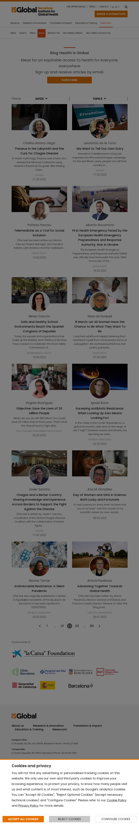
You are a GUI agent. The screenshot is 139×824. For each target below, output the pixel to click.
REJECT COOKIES (69, 819)
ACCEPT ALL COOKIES (23, 819)
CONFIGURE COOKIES (115, 819)
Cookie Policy (117, 800)
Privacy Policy (28, 805)
